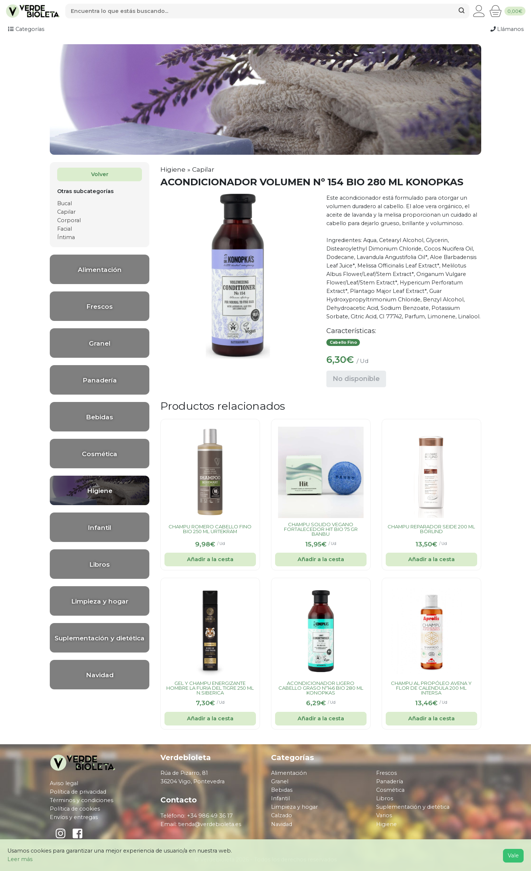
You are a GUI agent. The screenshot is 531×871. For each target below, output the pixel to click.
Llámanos (507, 29)
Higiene (172, 169)
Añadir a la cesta (210, 559)
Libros (384, 798)
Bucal (64, 203)
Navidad (281, 824)
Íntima (66, 237)
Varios (384, 815)
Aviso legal (64, 783)
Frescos (386, 773)
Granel (279, 781)
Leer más (19, 859)
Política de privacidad (78, 791)
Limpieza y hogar (294, 807)
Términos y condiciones (81, 800)
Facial (64, 228)
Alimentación (289, 773)
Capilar (66, 212)
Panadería (389, 781)
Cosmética (390, 790)
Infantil (280, 798)
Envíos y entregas (74, 817)
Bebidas (281, 790)
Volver (99, 174)
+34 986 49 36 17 (210, 815)
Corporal (69, 220)
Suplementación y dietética (413, 807)
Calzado (281, 815)
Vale (513, 855)
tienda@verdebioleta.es (209, 824)
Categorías (25, 29)
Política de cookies (75, 808)
